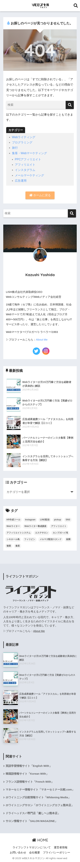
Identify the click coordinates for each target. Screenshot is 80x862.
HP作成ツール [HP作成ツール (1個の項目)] (14, 519)
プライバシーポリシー (56, 852)
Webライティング (23, 137)
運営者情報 (60, 847)
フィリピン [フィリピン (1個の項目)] (29, 539)
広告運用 (21, 180)
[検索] (70, 105)
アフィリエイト (25, 164)
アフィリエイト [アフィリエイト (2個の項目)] (58, 526)
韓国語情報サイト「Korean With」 (27, 773)
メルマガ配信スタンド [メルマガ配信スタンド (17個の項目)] (50, 539)
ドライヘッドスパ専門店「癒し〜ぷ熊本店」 (33, 813)
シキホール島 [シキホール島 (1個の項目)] (13, 539)
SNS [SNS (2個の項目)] (68, 519)
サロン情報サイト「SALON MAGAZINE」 (32, 821)
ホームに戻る (40, 195)
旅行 (15, 147)
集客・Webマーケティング (29, 153)
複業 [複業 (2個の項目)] (9, 546)
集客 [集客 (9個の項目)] (17, 546)
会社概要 (34, 852)
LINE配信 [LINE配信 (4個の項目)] (44, 519)
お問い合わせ (18, 852)
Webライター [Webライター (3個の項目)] (13, 526)
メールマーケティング (29, 175)
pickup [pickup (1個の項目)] (57, 519)
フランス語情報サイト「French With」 (30, 781)
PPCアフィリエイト (28, 159)
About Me (42, 339)
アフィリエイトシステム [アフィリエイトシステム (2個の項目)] (19, 532)
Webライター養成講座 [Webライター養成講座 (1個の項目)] (35, 526)
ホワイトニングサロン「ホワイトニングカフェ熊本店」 (40, 805)
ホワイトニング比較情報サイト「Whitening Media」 (38, 797)
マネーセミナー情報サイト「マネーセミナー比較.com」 (40, 789)
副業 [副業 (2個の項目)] (68, 539)
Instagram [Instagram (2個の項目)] (30, 519)
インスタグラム (25, 169)
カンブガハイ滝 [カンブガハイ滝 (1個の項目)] (60, 532)
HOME (40, 840)
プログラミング (22, 142)
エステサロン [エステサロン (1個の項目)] (41, 532)
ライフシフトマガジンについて (32, 847)
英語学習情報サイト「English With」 (29, 765)
